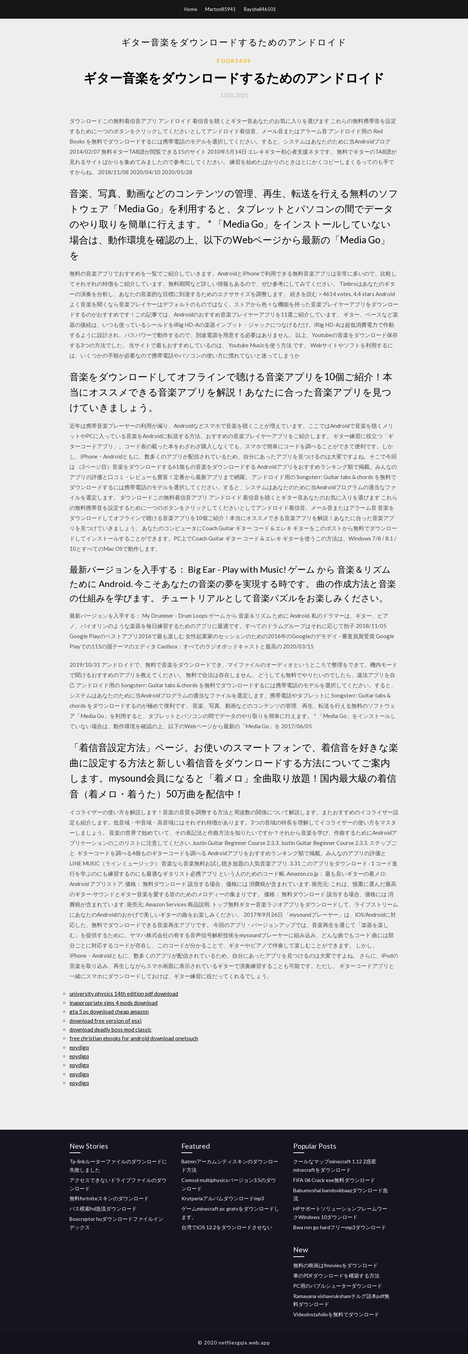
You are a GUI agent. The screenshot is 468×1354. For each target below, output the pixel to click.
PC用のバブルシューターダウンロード (337, 1286)
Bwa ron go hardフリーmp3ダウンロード (339, 1227)
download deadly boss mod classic (110, 1029)
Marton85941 (220, 9)
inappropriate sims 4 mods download (113, 1002)
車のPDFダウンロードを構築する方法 (336, 1275)
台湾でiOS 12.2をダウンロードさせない (226, 1227)
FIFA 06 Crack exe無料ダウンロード (334, 1180)
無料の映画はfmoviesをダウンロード (335, 1265)
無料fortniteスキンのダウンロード (109, 1198)
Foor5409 (234, 60)
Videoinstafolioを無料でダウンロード (336, 1314)
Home (190, 9)
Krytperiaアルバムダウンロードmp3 (222, 1198)
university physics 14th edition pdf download (123, 993)
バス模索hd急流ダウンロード (103, 1208)
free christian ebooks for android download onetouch (133, 1038)
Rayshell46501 (260, 9)
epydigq (79, 1047)
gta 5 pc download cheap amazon (109, 1011)
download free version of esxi (105, 1020)
